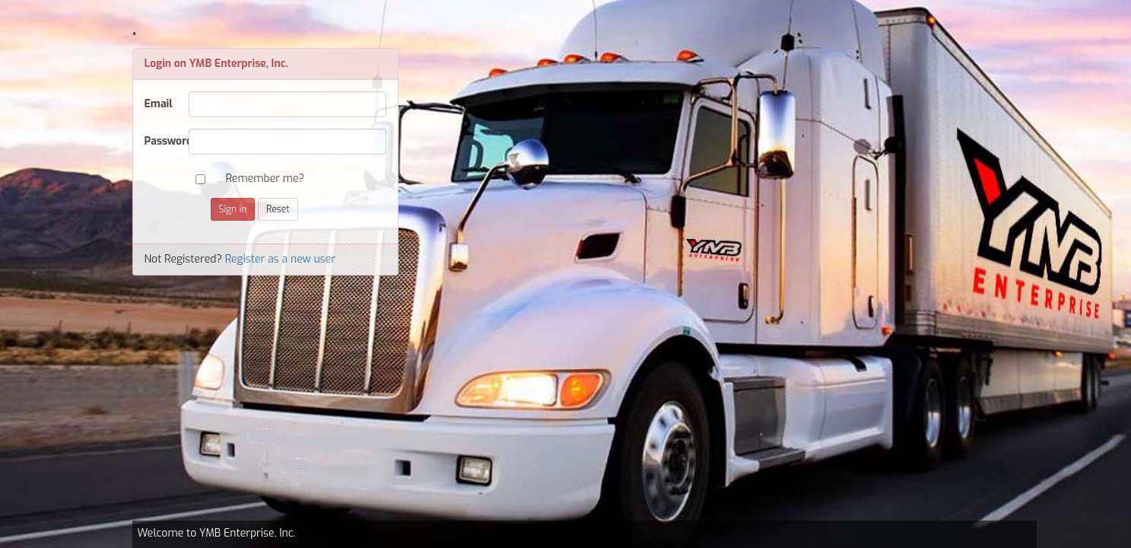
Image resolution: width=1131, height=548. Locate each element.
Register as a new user (280, 259)
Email (159, 104)
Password (161, 141)
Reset (278, 209)
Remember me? (265, 178)
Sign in (233, 209)
